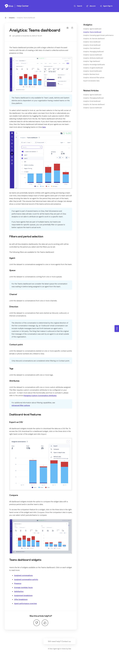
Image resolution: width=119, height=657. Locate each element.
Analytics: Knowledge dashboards (94, 64)
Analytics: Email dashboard (92, 45)
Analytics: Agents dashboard (92, 29)
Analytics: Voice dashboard (91, 42)
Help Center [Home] (23, 6)
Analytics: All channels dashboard (93, 38)
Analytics (12, 18)
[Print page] (67, 28)
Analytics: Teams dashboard (26, 18)
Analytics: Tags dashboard (91, 61)
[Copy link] (72, 28)
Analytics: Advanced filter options (93, 77)
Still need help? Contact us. (59, 641)
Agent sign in (57, 649)
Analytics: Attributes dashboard (93, 58)
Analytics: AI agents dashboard (93, 68)
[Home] (9, 6)
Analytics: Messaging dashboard (93, 51)
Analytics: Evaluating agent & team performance (98, 35)
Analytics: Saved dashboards (92, 71)
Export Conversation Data (91, 81)
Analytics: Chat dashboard (91, 48)
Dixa (69, 649)
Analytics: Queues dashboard (92, 55)
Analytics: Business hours (91, 74)
